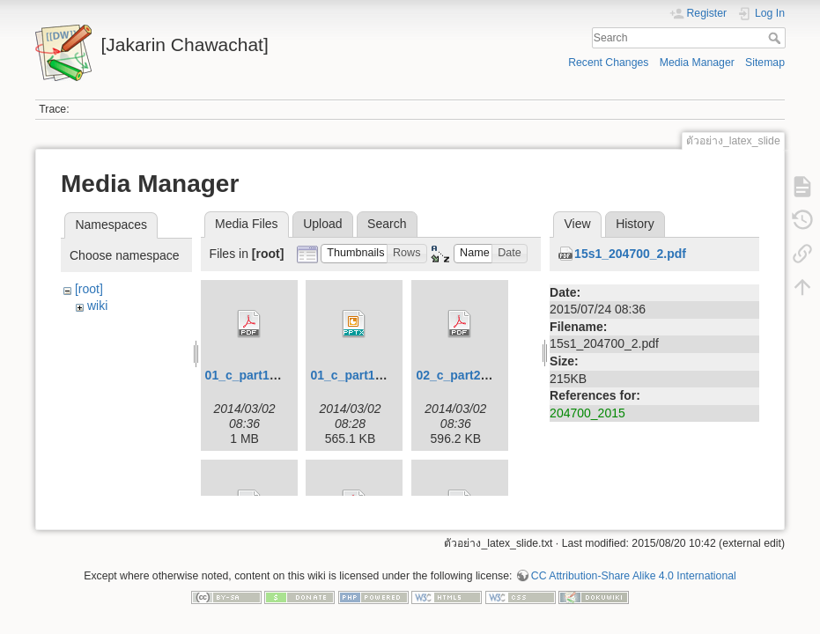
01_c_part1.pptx (357, 375)
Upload (322, 224)
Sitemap (765, 62)
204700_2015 (587, 413)
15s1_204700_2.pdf (630, 254)
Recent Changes (608, 62)
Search (776, 38)
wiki (97, 306)
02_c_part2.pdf (459, 375)
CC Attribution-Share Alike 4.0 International (633, 576)
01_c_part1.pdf (248, 375)
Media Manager (697, 62)
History (635, 224)
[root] (89, 289)
